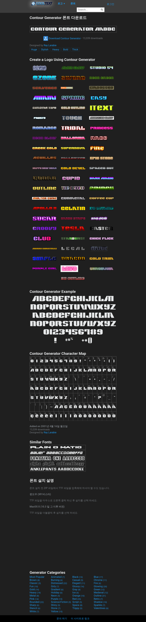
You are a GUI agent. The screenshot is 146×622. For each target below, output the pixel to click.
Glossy (78, 586)
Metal (34, 595)
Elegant (78, 583)
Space (77, 605)
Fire (97, 583)
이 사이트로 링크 (80, 618)
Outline (100, 595)
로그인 (110, 4)
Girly (55, 586)
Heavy (55, 49)
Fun (34, 586)
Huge (34, 49)
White (34, 611)
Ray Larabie (50, 45)
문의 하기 (62, 618)
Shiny (55, 605)
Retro (98, 598)
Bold (65, 49)
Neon (55, 595)
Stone (55, 608)
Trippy (77, 608)
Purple (56, 598)
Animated (58, 576)
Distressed (59, 583)
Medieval (101, 592)
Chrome (100, 580)
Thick (75, 49)
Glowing (100, 586)
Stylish (44, 49)
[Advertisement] (14, 61)
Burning (57, 580)
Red (76, 598)
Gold (34, 589)
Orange (78, 595)
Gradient (57, 589)
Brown (35, 580)
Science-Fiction (61, 602)
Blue (98, 576)
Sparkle (99, 605)
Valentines (101, 608)
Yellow (56, 611)
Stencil (35, 608)
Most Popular (37, 576)
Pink (34, 598)
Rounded (37, 602)
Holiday (56, 592)
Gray (76, 589)
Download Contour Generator (62, 38)
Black (77, 576)
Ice (75, 592)
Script (77, 602)
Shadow (100, 602)
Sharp (34, 605)
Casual (77, 580)
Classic (35, 583)
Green (99, 589)
